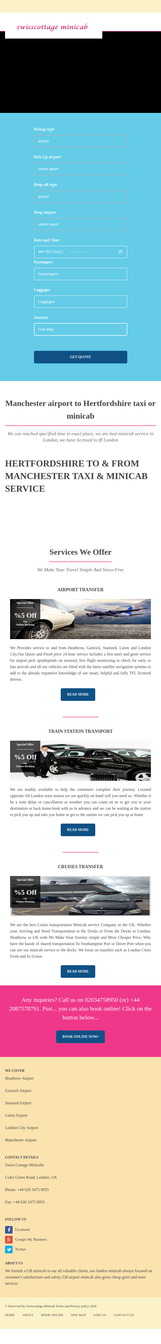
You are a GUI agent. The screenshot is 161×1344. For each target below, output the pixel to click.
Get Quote (80, 357)
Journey (41, 317)
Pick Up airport (47, 157)
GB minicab (36, 1271)
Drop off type (45, 184)
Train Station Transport (80, 731)
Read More (78, 694)
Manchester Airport (21, 1140)
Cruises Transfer (80, 866)
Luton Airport (16, 1115)
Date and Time (46, 240)
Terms (60, 1306)
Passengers (43, 262)
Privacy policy (79, 1306)
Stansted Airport (18, 1103)
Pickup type (44, 129)
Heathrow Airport (19, 1078)
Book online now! (80, 1037)
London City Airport (21, 1128)
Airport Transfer (80, 589)
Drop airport (45, 212)
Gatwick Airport (18, 1090)
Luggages (42, 290)
